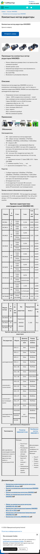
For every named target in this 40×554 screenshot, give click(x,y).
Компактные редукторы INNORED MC (17, 516)
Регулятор (22, 430)
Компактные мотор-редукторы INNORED (14, 13)
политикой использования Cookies (13, 541)
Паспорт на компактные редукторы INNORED (20, 492)
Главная (3, 11)
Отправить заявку (10, 34)
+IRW (16, 506)
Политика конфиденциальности (12, 531)
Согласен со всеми (10, 549)
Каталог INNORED (12, 11)
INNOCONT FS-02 (22, 432)
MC (13, 506)
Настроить (22, 549)
